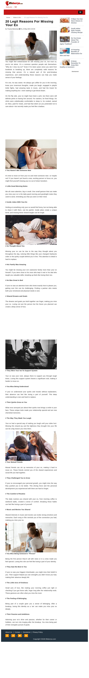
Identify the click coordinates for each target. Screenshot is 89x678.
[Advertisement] (31, 124)
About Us (8, 632)
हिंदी (16, 7)
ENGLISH (9, 7)
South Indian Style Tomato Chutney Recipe (77, 30)
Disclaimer (26, 632)
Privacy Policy (38, 632)
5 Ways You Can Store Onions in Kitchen (77, 21)
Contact (17, 632)
